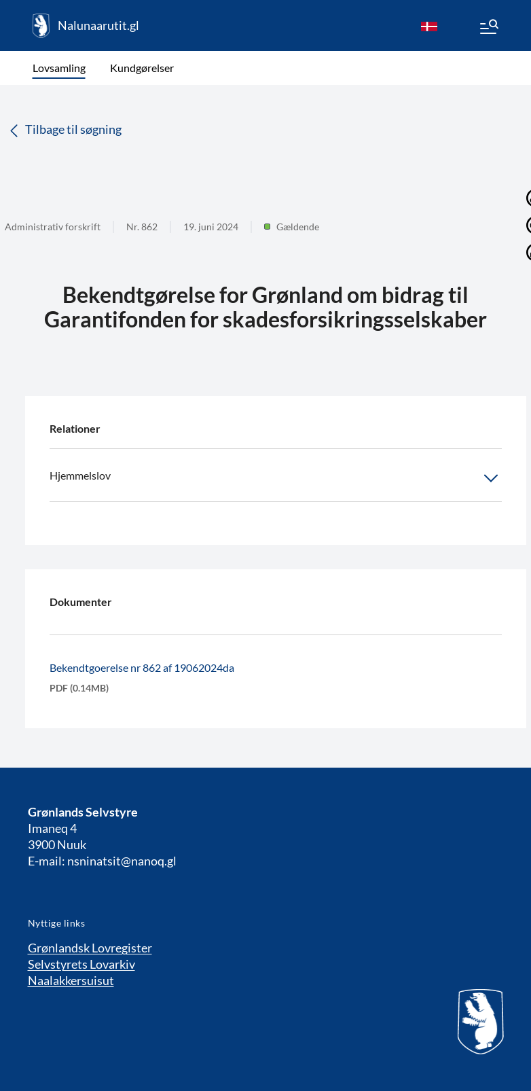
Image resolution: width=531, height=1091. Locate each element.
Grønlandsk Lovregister (90, 947)
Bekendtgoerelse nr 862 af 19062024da (142, 667)
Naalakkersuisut (71, 980)
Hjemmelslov (276, 478)
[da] (429, 25)
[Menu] (488, 28)
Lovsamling (59, 67)
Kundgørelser (142, 67)
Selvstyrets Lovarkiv (81, 963)
